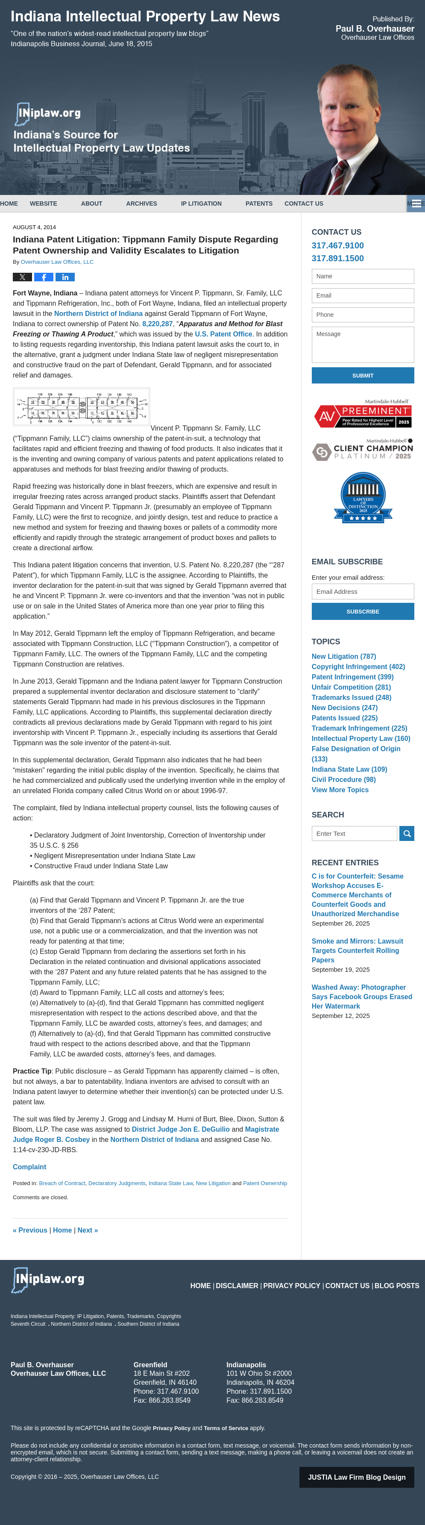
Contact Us (339, 203)
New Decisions (343, 723)
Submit (363, 375)
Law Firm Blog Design (367, 1477)
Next (88, 1230)
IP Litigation (225, 203)
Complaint (29, 1167)
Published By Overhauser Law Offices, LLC (375, 28)
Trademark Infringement (357, 749)
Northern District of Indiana (98, 313)
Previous (30, 1230)
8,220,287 (157, 323)
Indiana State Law (171, 1183)
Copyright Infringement (355, 671)
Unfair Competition (349, 697)
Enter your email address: (348, 577)
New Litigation (213, 1183)
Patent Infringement (350, 684)
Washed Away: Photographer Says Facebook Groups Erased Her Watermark (359, 1015)
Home (21, 203)
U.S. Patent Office (223, 334)
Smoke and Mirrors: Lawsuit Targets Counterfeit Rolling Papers (355, 969)
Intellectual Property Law (358, 763)
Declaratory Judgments (117, 1183)
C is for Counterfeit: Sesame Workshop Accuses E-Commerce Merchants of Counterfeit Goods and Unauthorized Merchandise (362, 917)
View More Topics (338, 815)
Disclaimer (261, 1280)
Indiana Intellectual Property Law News (145, 29)
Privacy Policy (308, 1280)
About (115, 203)
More (407, 203)
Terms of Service (225, 1428)
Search (406, 860)
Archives (165, 203)
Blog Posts (400, 1280)
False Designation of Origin (362, 776)
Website (67, 203)
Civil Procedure (342, 802)
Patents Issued (343, 736)
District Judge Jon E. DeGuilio (181, 1129)
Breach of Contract (62, 1183)
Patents (283, 203)
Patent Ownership (265, 1183)
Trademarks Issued (349, 710)
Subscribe (363, 611)
